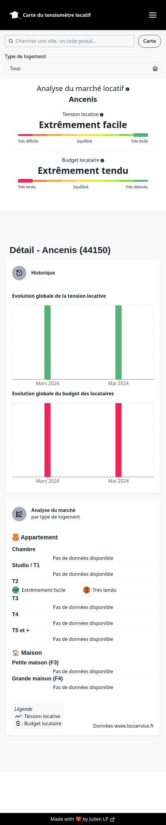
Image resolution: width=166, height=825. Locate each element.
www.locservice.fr (134, 726)
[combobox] (69, 41)
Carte (149, 41)
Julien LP (102, 819)
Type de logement (25, 56)
